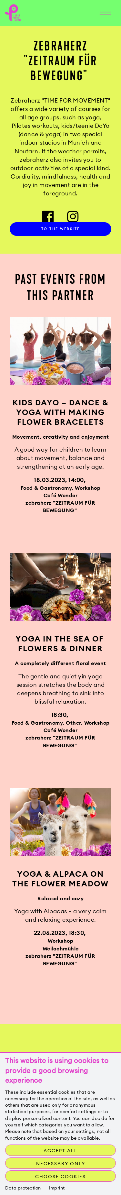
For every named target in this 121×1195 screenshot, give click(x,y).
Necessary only (60, 1164)
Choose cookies (60, 1176)
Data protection (23, 1188)
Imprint (57, 1188)
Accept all (60, 1151)
